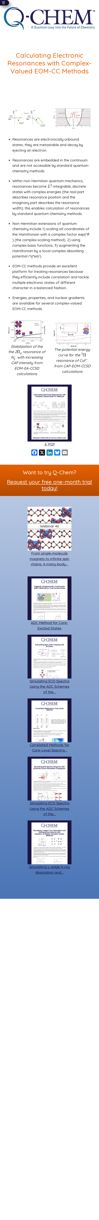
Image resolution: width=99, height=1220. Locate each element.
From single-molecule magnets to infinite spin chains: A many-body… (49, 559)
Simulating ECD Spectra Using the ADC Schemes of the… (49, 686)
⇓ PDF (49, 444)
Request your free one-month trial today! (49, 485)
